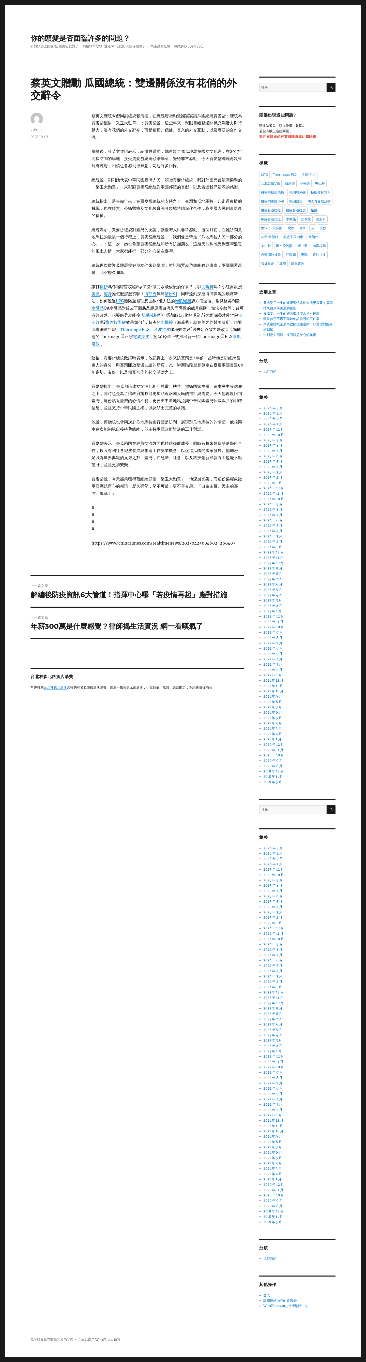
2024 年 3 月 (272, 536)
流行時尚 (270, 371)
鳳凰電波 (297, 263)
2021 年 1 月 (272, 739)
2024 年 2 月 (272, 541)
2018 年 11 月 (273, 776)
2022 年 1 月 (272, 675)
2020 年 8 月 (272, 766)
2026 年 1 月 (272, 424)
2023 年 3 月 (272, 600)
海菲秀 (150, 293)
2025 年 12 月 (273, 429)
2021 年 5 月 (272, 718)
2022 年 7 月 (272, 643)
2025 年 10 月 (273, 435)
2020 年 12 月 (273, 744)
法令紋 (306, 219)
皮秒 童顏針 (269, 237)
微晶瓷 (290, 183)
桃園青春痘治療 (319, 201)
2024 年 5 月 (272, 525)
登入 (266, 1295)
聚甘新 (303, 246)
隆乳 (304, 255)
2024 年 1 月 (272, 547)
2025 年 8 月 (272, 445)
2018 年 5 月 (272, 782)
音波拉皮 (162, 329)
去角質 (207, 286)
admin (36, 129)
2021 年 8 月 (272, 702)
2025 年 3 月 (272, 472)
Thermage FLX (135, 329)
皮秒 (104, 286)
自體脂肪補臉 (271, 255)
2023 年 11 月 (273, 557)
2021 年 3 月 (272, 728)
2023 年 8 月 (272, 574)
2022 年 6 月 (273, 648)
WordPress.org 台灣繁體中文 (285, 1306)
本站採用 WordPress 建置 (100, 1340)
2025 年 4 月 (272, 467)
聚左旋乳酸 (116, 322)
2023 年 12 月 (273, 552)
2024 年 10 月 (273, 499)
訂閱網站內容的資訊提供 (281, 1300)
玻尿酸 (278, 228)
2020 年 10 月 (273, 755)
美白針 (266, 246)
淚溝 (264, 228)
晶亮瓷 (305, 183)
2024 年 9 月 (273, 504)
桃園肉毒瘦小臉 (272, 201)
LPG (120, 300)
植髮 (314, 210)
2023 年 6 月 (272, 584)
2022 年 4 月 (272, 659)
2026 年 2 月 (273, 419)
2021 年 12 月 (273, 680)
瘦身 (108, 293)
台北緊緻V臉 (270, 183)
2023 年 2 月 (272, 606)
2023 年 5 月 (272, 590)
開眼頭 (291, 255)
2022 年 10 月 (273, 627)
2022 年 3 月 (272, 664)
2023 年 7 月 (272, 579)
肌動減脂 (150, 315)
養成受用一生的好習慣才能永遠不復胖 (291, 313)
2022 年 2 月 (272, 670)
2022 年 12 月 (273, 616)
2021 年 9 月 (272, 696)
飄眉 (282, 263)
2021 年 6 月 (272, 712)
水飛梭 (167, 322)
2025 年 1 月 (272, 483)
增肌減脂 (183, 300)
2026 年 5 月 (273, 408)
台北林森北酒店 (55, 688)
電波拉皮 (141, 336)
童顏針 (313, 237)
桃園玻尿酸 (297, 192)
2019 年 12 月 (273, 771)
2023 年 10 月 (273, 563)
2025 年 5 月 (272, 461)
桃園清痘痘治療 (272, 192)
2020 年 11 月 (273, 750)
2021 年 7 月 (272, 707)
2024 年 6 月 (273, 520)
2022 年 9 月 (273, 632)
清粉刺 (171, 293)
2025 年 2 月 (272, 477)
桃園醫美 (295, 201)
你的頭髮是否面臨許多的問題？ (80, 38)
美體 (96, 293)
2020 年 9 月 (273, 760)
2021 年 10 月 (273, 691)
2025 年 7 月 (272, 451)
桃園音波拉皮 (296, 210)
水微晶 (98, 308)
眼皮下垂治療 (293, 237)
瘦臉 (291, 228)
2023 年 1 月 (272, 611)
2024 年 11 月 (273, 493)
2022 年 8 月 (272, 638)
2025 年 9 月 (273, 440)
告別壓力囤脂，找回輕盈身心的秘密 (289, 335)
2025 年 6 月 (273, 456)
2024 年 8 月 (272, 509)
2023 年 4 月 (272, 595)
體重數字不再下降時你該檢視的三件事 (291, 319)
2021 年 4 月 (272, 723)
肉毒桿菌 (319, 246)
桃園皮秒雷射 (321, 192)
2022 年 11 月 (273, 622)
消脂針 (321, 219)
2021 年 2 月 (272, 734)
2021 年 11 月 (273, 686)
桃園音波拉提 (271, 210)
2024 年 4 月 (272, 531)
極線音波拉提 (271, 219)
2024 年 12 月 (273, 488)
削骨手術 (309, 174)
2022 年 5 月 (272, 654)
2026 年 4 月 (273, 413)
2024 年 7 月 (272, 515)
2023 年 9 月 (272, 568)
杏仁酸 (320, 183)
